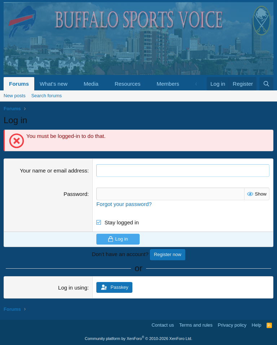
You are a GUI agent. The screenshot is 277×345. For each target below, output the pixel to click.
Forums (19, 84)
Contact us (162, 325)
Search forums (46, 95)
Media (91, 84)
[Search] (266, 83)
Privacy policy (232, 325)
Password (75, 194)
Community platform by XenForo (138, 338)
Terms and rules (195, 325)
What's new (53, 84)
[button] (73, 83)
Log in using (72, 287)
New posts (15, 95)
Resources (128, 84)
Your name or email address (53, 170)
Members (168, 84)
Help (256, 325)
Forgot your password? (123, 204)
